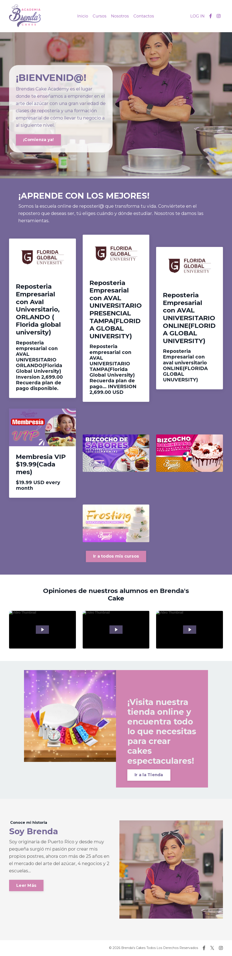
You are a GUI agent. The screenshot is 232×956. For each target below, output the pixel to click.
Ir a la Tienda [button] (149, 774)
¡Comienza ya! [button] (38, 139)
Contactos (143, 16)
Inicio (82, 16)
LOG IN (197, 16)
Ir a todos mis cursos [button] (116, 556)
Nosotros (120, 16)
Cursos (99, 16)
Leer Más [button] (26, 885)
